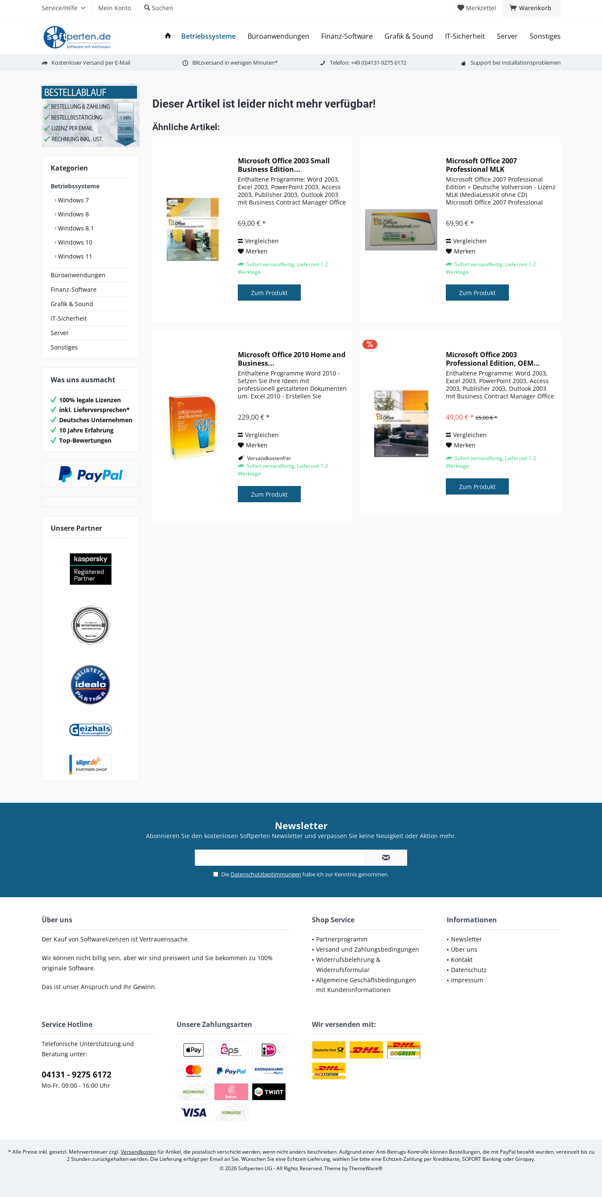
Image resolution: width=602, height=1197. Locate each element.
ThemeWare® (365, 1168)
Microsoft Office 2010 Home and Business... (291, 358)
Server (60, 333)
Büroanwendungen (78, 275)
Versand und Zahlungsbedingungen (367, 949)
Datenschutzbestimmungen (266, 874)
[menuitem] (531, 8)
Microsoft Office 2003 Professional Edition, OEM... (493, 358)
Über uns (464, 949)
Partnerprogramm (342, 939)
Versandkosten (138, 1151)
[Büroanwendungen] (278, 36)
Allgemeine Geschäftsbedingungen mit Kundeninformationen (366, 985)
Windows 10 (74, 242)
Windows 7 (72, 200)
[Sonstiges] (545, 36)
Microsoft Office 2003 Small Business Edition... (284, 164)
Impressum (467, 980)
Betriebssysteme (75, 186)
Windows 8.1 (75, 228)
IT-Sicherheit (69, 318)
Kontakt (462, 959)
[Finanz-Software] (347, 36)
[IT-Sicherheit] (465, 36)
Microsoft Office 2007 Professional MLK (481, 164)
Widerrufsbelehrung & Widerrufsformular (348, 964)
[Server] (507, 36)
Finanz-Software (74, 289)
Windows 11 (74, 256)
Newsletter (466, 939)
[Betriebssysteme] (208, 36)
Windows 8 (72, 214)
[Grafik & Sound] (409, 36)
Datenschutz (469, 970)
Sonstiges (64, 347)
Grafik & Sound (72, 304)
